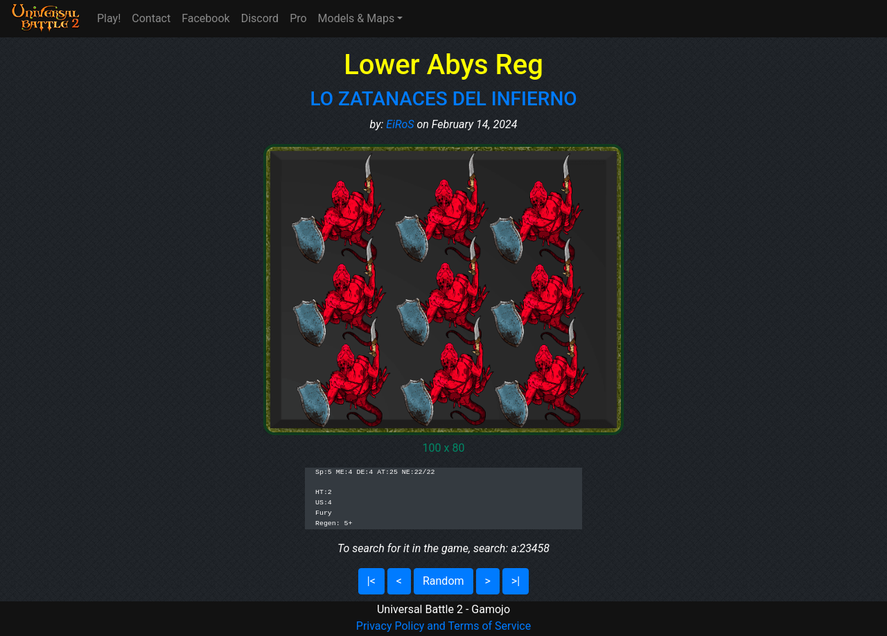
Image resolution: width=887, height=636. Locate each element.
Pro (298, 18)
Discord (260, 18)
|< (371, 581)
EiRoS (400, 124)
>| (515, 581)
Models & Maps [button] (356, 18)
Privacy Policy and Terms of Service (443, 626)
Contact (151, 18)
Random (443, 581)
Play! (109, 18)
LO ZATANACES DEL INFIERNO (443, 98)
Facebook (205, 18)
